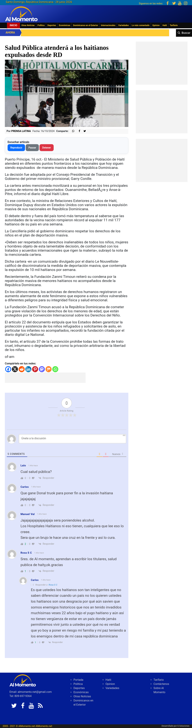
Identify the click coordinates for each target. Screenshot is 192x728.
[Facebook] (8, 369)
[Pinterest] (35, 369)
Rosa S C (53, 584)
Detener (46, 147)
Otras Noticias (28, 25)
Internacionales (108, 25)
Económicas (64, 25)
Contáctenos (161, 684)
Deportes (51, 25)
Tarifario (174, 25)
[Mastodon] (42, 369)
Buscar (186, 32)
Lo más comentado (140, 25)
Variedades (123, 25)
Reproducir (16, 147)
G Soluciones (183, 726)
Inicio (13, 25)
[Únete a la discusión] (72, 438)
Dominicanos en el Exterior (85, 25)
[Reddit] (22, 369)
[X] (15, 369)
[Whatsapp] (55, 369)
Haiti (165, 25)
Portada (78, 679)
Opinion (156, 25)
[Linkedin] (28, 369)
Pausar (32, 147)
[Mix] (49, 369)
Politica (41, 25)
